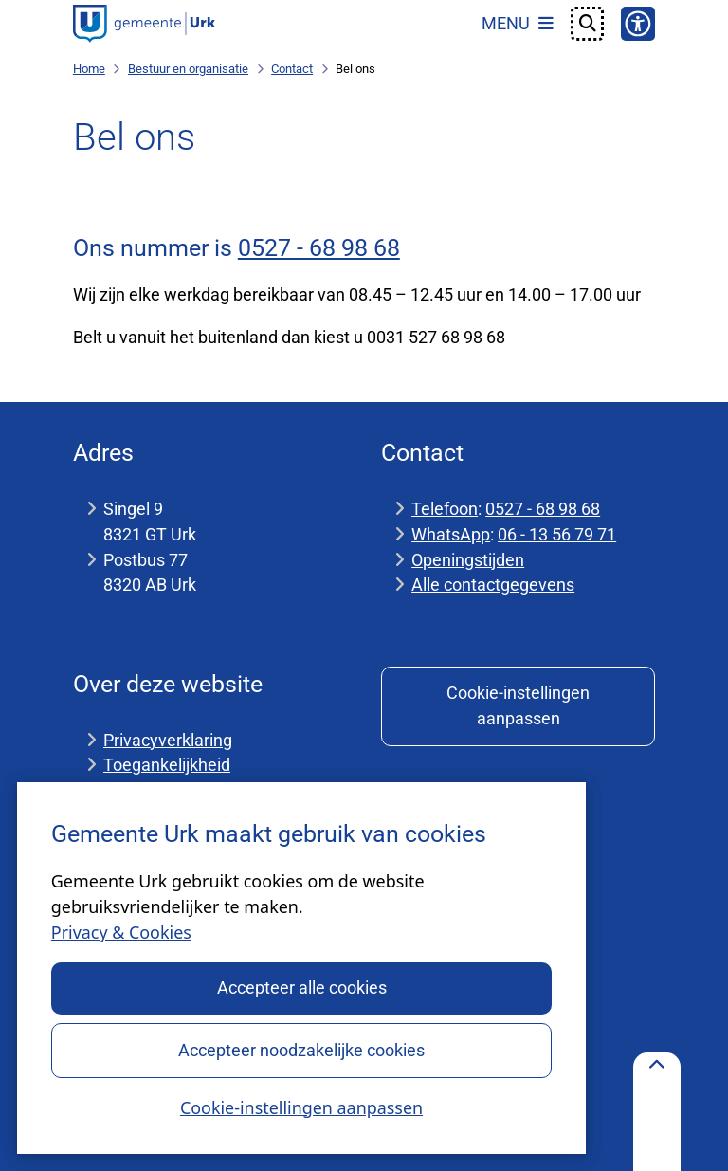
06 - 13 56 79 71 (557, 534)
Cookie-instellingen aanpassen (301, 1106)
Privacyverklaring (167, 740)
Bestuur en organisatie (188, 69)
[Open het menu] (518, 23)
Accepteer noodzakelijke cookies (301, 1049)
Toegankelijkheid (166, 765)
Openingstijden (467, 560)
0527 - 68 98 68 (319, 248)
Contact (292, 69)
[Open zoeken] (588, 24)
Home (89, 69)
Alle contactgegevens (492, 585)
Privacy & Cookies (121, 932)
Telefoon (444, 509)
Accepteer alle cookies (301, 987)
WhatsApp (450, 534)
